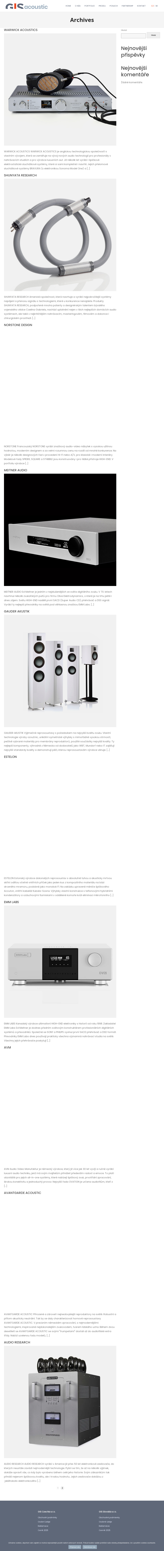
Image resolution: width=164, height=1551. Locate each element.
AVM (7, 1047)
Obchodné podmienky (109, 1517)
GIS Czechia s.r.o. (46, 1511)
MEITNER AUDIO (15, 470)
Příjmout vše (75, 1547)
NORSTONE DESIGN (18, 325)
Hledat (124, 30)
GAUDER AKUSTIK (17, 611)
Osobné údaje (105, 1521)
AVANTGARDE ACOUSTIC (22, 1193)
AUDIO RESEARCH (17, 1342)
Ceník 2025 (43, 1530)
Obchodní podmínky (47, 1517)
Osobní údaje (44, 1521)
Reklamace (43, 1526)
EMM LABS (11, 902)
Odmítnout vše (90, 1547)
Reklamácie (104, 1526)
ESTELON (10, 757)
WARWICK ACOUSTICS (20, 30)
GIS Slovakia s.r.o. (107, 1511)
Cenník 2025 (104, 1530)
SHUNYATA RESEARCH (20, 175)
